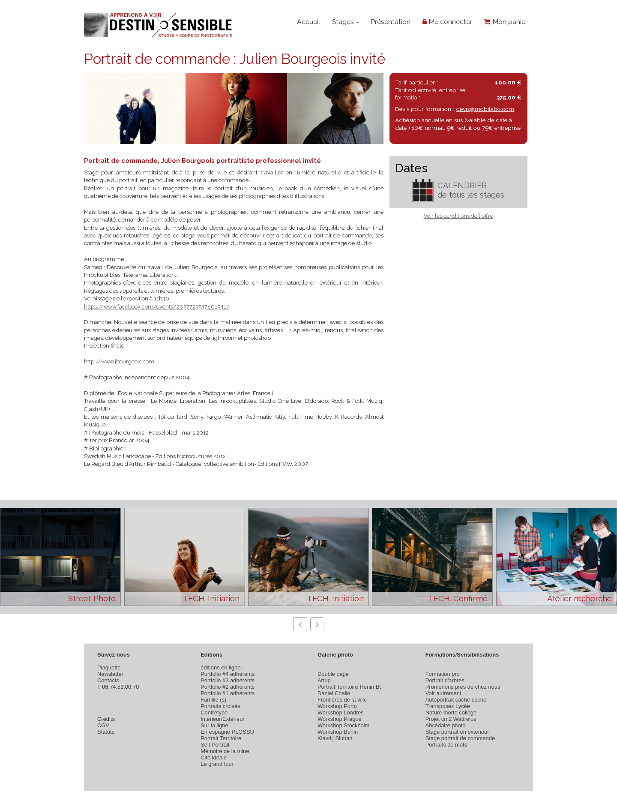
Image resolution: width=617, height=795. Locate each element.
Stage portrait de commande (460, 738)
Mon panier (505, 22)
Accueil (308, 22)
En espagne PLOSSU (227, 732)
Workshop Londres (340, 712)
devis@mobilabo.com (485, 108)
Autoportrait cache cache (455, 699)
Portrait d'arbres (444, 680)
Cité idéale (214, 757)
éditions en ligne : (222, 667)
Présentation (390, 22)
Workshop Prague (339, 719)
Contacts (108, 680)
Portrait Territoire (221, 738)
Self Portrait (215, 744)
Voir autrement (443, 693)
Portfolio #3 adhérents (228, 680)
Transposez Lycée (447, 706)
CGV (103, 725)
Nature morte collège (451, 712)
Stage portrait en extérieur (457, 732)
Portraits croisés (220, 706)
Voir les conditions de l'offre (458, 216)
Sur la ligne (214, 725)
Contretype (214, 712)
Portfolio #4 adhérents (228, 674)
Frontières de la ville (342, 699)
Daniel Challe (333, 693)
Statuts (105, 732)
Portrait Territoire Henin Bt (349, 687)
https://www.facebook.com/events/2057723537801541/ (157, 306)
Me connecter (447, 22)
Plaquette (108, 667)
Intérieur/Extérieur (222, 719)
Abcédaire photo (445, 725)
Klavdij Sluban (335, 738)
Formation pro (442, 674)
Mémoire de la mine (225, 751)
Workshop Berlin (337, 732)
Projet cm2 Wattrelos (450, 719)
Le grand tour (217, 764)
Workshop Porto (337, 706)
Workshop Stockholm (343, 725)
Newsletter (110, 674)
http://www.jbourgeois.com (119, 361)
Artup (324, 680)
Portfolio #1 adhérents (228, 693)
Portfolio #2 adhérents (228, 687)
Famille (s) (213, 699)
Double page (333, 674)
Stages (345, 22)
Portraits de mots (446, 744)
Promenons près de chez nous (462, 687)
